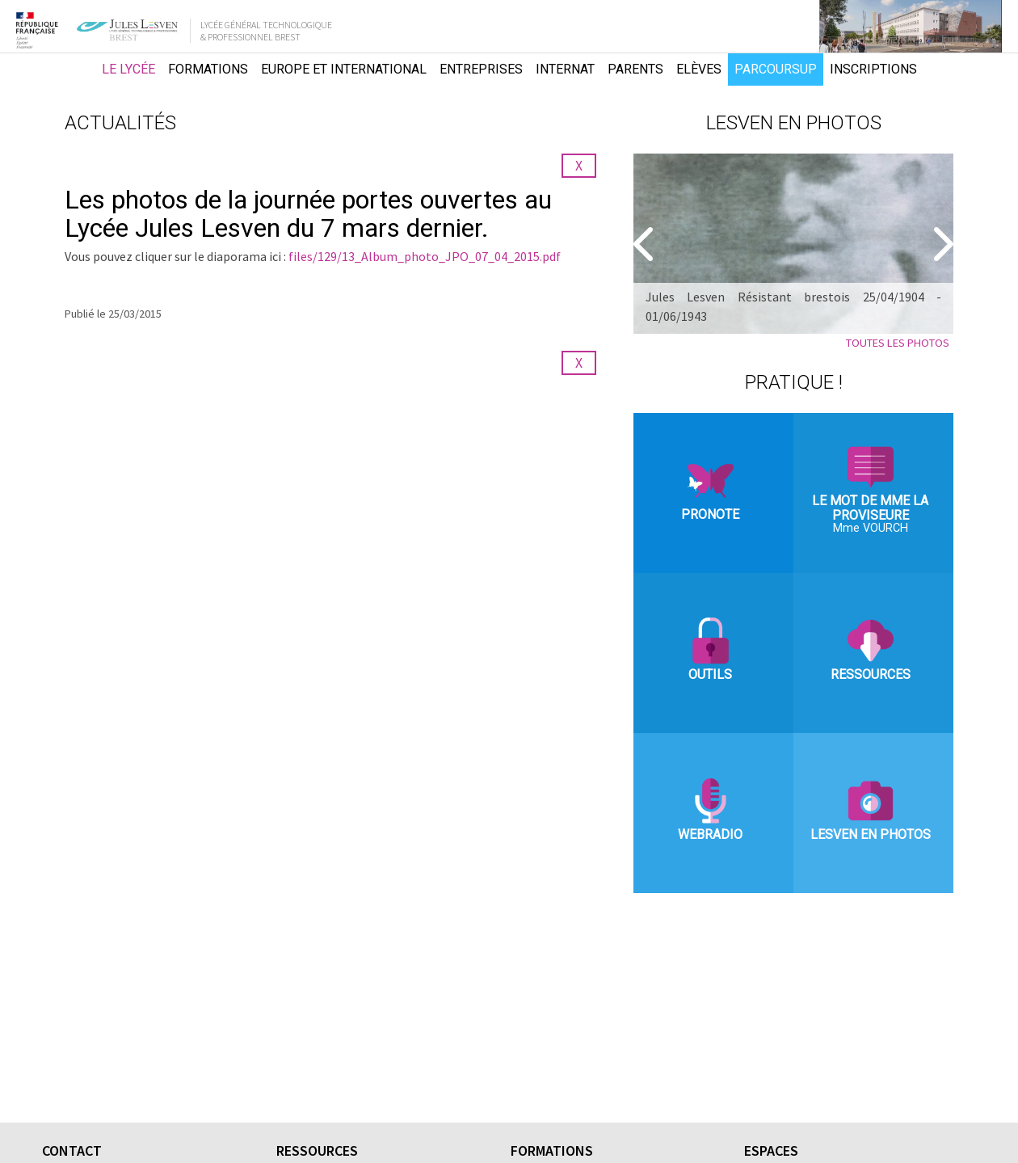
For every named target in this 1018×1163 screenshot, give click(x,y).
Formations (208, 69)
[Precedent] (645, 244)
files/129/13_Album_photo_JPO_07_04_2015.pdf (424, 256)
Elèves (698, 69)
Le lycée (128, 69)
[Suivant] (941, 244)
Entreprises (481, 69)
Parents (635, 69)
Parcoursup (775, 69)
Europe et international (344, 69)
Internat (565, 69)
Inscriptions (873, 69)
